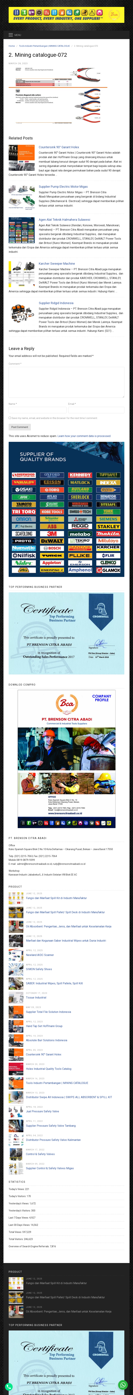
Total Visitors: (16, 1239)
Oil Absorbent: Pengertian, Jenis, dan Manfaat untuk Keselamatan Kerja (68, 926)
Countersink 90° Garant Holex (59, 147)
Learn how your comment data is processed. (84, 436)
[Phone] (9, 1387)
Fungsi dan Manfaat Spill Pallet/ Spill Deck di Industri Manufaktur (65, 912)
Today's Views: (17, 1189)
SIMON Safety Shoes (39, 969)
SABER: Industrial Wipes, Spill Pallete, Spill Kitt (54, 983)
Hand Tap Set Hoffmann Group (44, 1026)
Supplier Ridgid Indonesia (56, 303)
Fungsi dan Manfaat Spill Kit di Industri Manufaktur (56, 898)
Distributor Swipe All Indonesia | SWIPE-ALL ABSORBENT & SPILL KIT (69, 1097)
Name (13, 404)
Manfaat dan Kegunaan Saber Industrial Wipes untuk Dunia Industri (66, 940)
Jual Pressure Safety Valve (42, 1111)
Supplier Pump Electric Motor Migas (63, 186)
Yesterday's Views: (19, 1203)
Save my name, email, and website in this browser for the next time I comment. (55, 418)
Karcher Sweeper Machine (57, 263)
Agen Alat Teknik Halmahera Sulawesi (64, 219)
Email (72, 404)
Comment (15, 363)
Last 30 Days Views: (20, 1225)
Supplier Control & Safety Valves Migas (50, 1168)
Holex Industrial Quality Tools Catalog (48, 1068)
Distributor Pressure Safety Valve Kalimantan (53, 1140)
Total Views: (15, 1232)
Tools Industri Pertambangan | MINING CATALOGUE (57, 1083)
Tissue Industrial (36, 997)
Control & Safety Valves (40, 1154)
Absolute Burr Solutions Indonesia (46, 1040)
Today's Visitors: (18, 1196)
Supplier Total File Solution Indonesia (48, 1012)
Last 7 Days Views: (19, 1217)
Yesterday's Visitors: (20, 1210)
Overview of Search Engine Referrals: (29, 1246)
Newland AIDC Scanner (40, 955)
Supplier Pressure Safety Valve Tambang (51, 1125)
